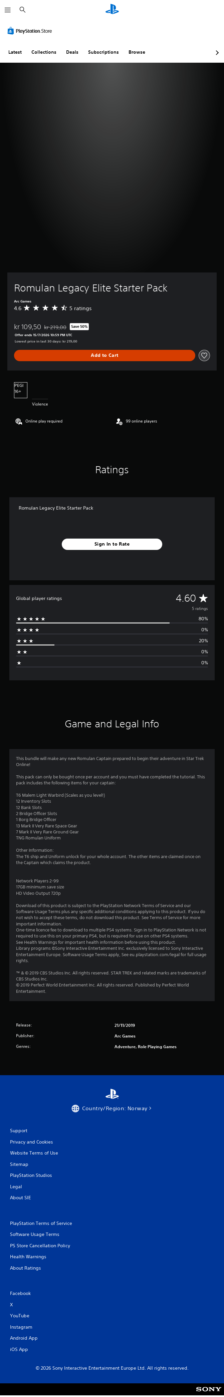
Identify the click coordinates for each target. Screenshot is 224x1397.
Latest (15, 52)
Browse (137, 52)
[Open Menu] (7, 10)
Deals (72, 52)
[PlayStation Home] (112, 10)
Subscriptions (103, 52)
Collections (43, 52)
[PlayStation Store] (31, 30)
